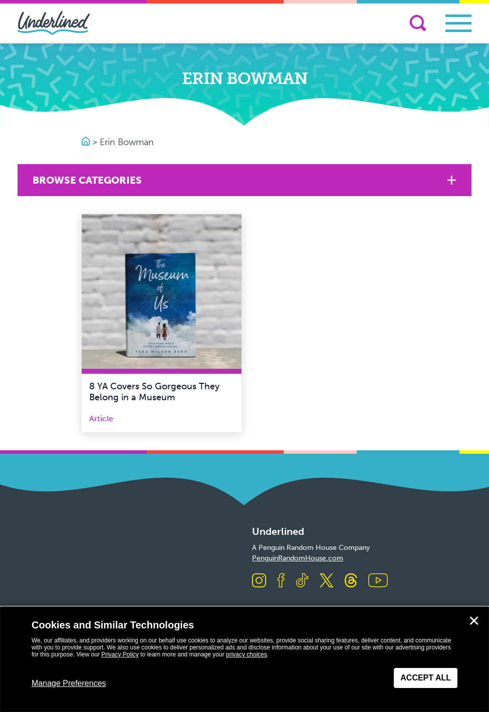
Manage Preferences (69, 683)
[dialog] (244, 659)
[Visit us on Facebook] (281, 581)
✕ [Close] (474, 621)
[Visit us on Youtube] (378, 581)
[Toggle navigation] (458, 23)
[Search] (418, 23)
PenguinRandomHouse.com (297, 558)
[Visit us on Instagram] (259, 581)
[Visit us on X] (326, 581)
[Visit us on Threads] (351, 581)
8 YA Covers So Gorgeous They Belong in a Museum (154, 392)
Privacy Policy (120, 654)
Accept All (425, 677)
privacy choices (246, 654)
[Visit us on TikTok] (302, 581)
